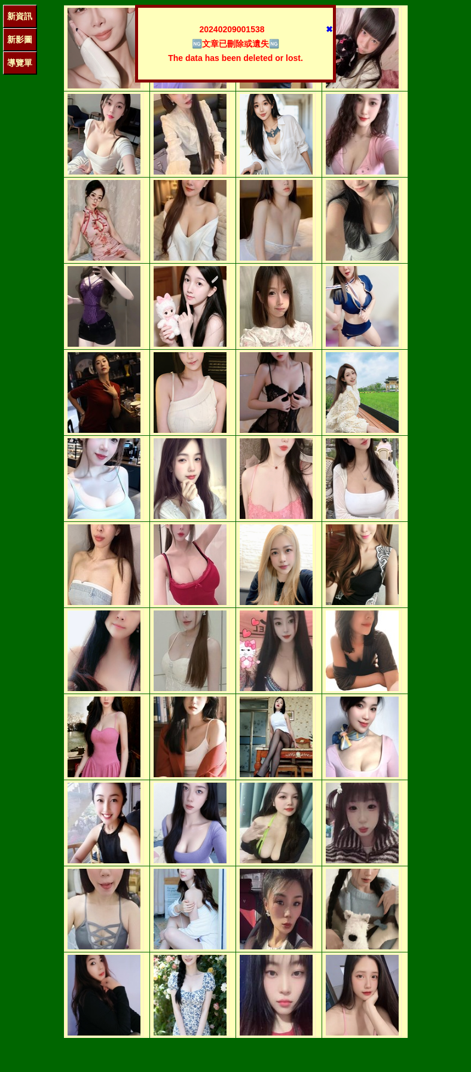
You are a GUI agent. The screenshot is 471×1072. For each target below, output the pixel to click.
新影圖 (19, 39)
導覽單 (19, 63)
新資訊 (19, 16)
